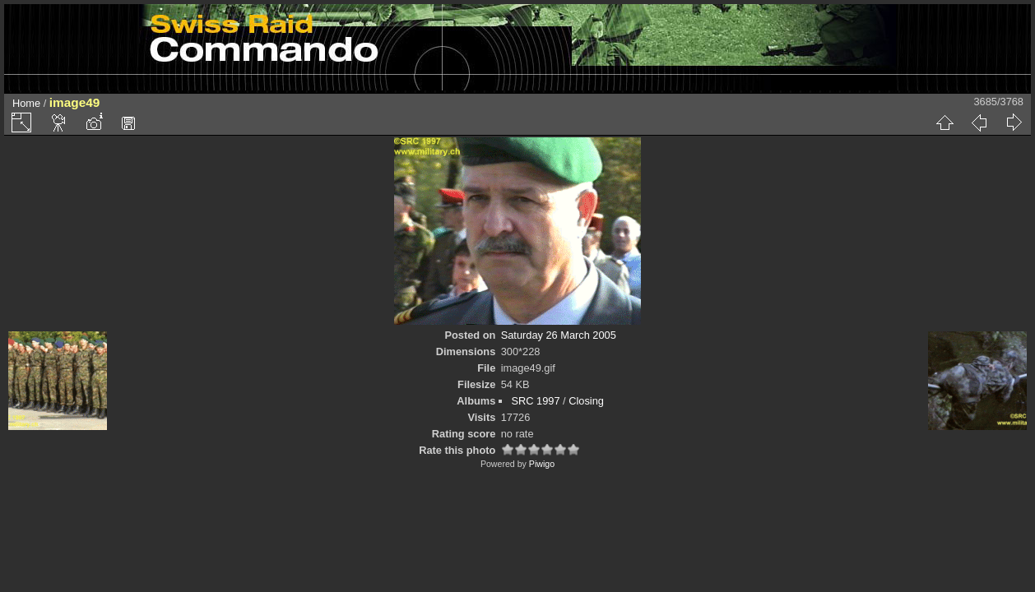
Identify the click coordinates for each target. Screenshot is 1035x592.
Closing (586, 401)
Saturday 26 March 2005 (558, 335)
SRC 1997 (535, 401)
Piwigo (542, 464)
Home (26, 103)
